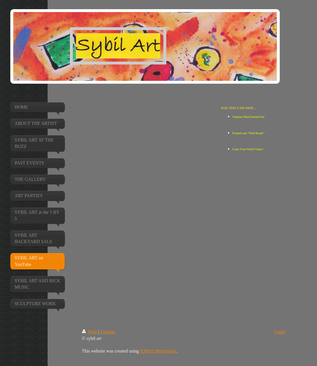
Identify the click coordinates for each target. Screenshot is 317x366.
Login (280, 331)
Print (90, 331)
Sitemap (107, 331)
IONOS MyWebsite (158, 351)
